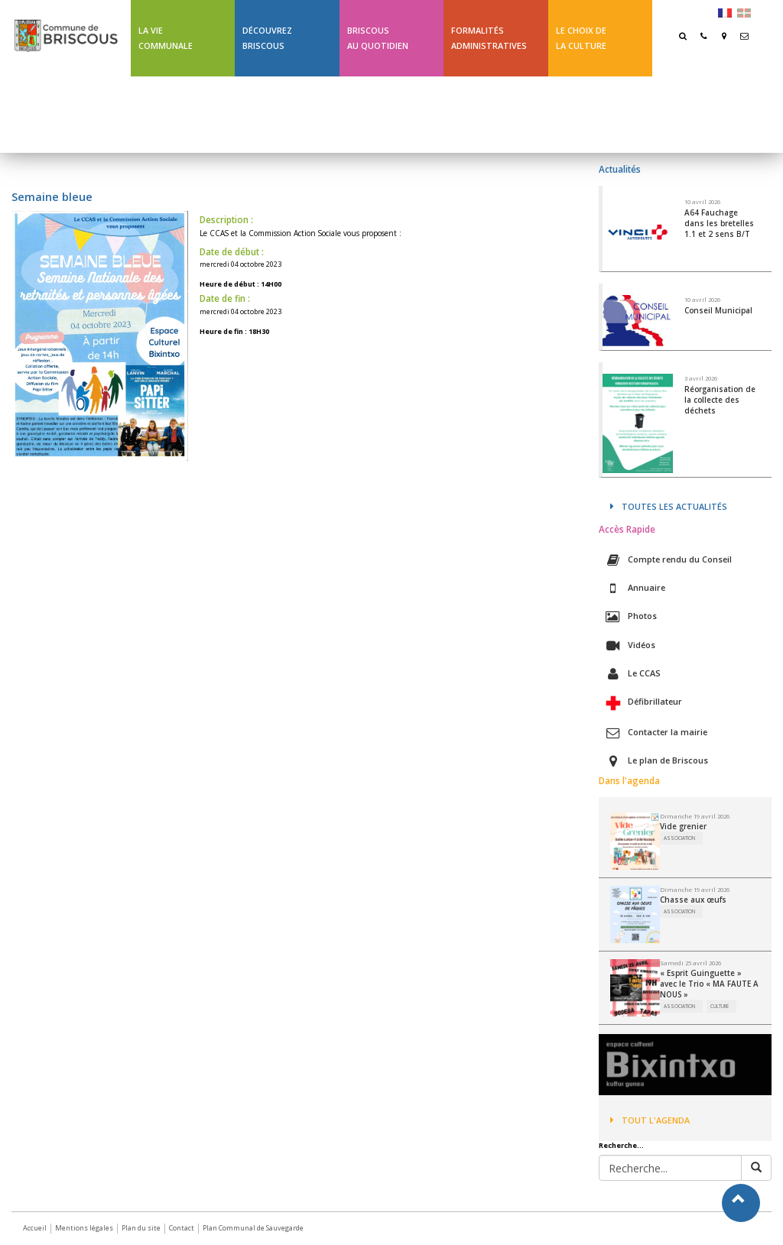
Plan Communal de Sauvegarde (253, 1228)
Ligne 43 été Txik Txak (175, 114)
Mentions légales (84, 1228)
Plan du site (141, 1228)
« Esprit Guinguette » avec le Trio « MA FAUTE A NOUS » (709, 984)
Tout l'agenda (650, 1120)
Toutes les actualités (668, 506)
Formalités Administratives (489, 37)
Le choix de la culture (581, 37)
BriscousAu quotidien (377, 37)
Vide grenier (683, 826)
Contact (181, 1228)
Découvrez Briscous (267, 37)
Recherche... (621, 1145)
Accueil (35, 1228)
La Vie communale (165, 37)
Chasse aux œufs (693, 899)
